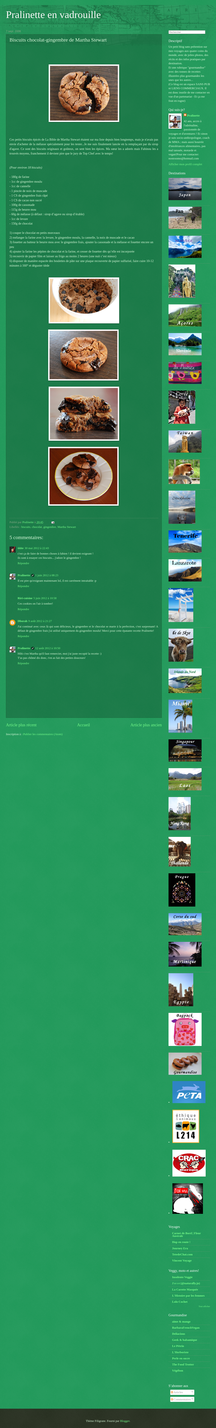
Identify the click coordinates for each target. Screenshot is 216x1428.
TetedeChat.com (182, 1254)
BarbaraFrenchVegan (186, 1327)
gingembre (49, 527)
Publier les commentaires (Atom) (42, 734)
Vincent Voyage (182, 1260)
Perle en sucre (181, 1358)
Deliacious (178, 1333)
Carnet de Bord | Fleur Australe (186, 1234)
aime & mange (181, 1321)
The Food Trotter (183, 1364)
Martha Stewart (66, 527)
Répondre (23, 563)
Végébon (177, 1370)
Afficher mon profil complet (185, 164)
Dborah (22, 621)
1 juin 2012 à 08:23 (46, 575)
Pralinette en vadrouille (53, 14)
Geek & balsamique (184, 1340)
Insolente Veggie (182, 1277)
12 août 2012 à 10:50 (47, 648)
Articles (177, 1392)
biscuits (25, 527)
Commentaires (181, 1399)
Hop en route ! (181, 1242)
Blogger (124, 1421)
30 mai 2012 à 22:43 (37, 548)
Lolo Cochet (180, 1301)
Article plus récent (21, 725)
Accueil (83, 725)
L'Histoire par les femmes (188, 1295)
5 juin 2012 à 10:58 (44, 598)
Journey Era (180, 1248)
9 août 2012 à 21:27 (40, 621)
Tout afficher (204, 1306)
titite (21, 548)
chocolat (37, 527)
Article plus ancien (146, 725)
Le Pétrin (178, 1346)
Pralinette (24, 575)
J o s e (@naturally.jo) (186, 1283)
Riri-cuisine (25, 598)
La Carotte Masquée (185, 1289)
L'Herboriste (180, 1352)
